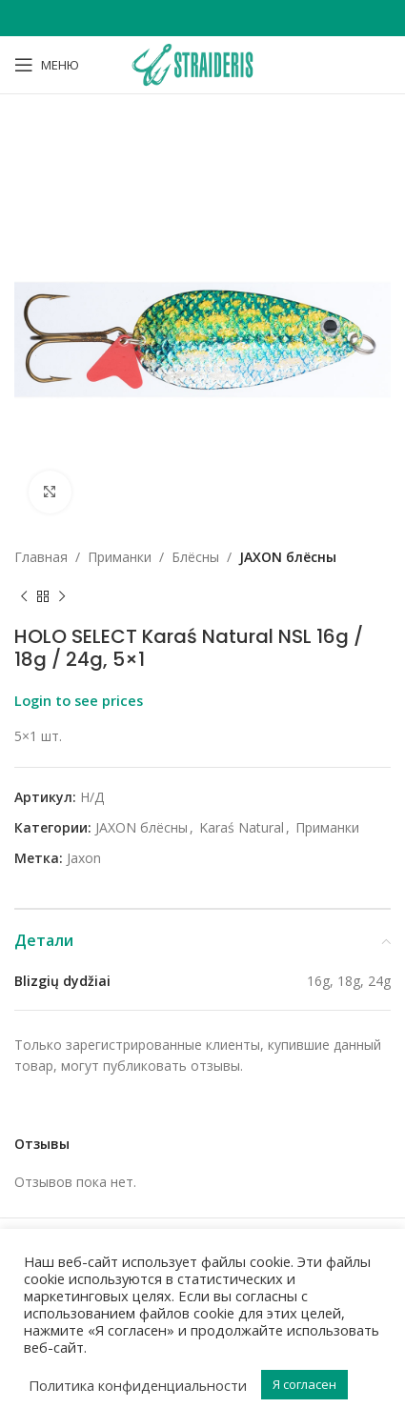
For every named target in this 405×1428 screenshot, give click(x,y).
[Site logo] (202, 63)
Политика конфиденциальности (138, 1385)
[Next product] (61, 596)
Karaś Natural (241, 827)
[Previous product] (23, 596)
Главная (41, 557)
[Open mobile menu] (47, 65)
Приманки (120, 557)
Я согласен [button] (304, 1384)
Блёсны (195, 557)
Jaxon (84, 858)
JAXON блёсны (287, 557)
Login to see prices (78, 700)
